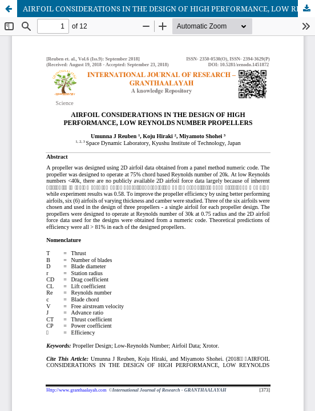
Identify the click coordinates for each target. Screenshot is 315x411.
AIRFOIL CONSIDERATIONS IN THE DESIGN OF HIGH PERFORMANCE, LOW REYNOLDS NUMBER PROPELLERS (169, 8)
